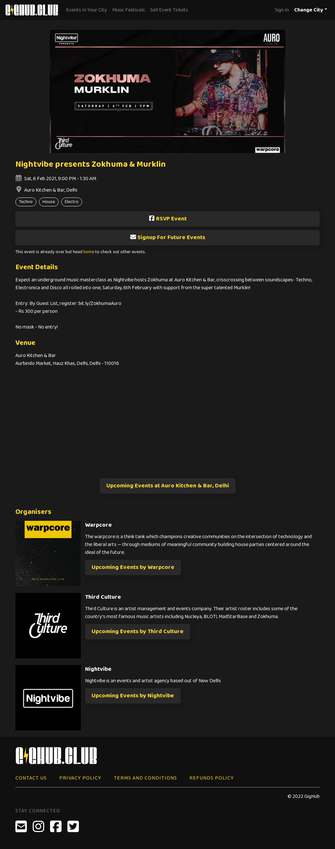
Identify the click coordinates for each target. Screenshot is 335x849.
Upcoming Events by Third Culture (138, 631)
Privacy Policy (80, 778)
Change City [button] (308, 10)
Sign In (282, 10)
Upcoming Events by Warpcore (133, 567)
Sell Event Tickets (169, 10)
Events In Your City (86, 10)
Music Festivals (128, 10)
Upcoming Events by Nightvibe (133, 695)
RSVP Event (168, 219)
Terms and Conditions (145, 778)
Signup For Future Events (167, 237)
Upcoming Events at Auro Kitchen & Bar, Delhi (167, 486)
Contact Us (31, 778)
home (88, 252)
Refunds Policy (211, 778)
